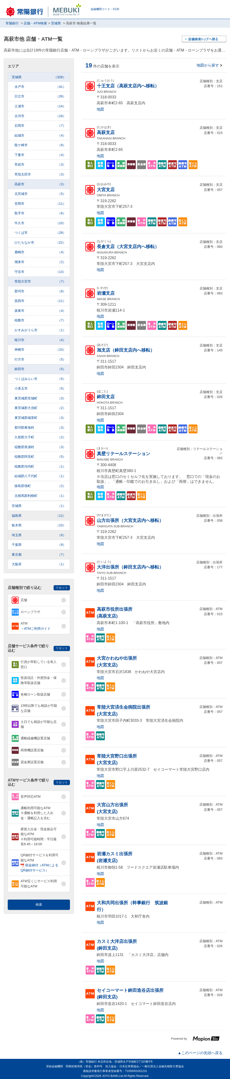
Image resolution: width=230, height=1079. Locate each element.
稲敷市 (40, 320)
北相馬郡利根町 (40, 496)
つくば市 (40, 233)
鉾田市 (40, 369)
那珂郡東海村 (40, 428)
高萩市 (40, 184)
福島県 (39, 516)
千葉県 (39, 545)
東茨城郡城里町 (40, 418)
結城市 (40, 136)
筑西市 (40, 301)
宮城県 (39, 506)
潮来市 (40, 262)
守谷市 (40, 272)
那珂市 (40, 291)
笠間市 (40, 204)
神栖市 (40, 350)
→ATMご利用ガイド (36, 628)
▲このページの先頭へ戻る (200, 1053)
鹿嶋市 (40, 252)
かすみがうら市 (40, 330)
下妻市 (40, 155)
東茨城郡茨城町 (40, 398)
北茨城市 (40, 194)
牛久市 (40, 223)
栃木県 (39, 525)
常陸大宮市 (40, 281)
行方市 (40, 359)
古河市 (40, 116)
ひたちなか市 (40, 243)
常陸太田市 (40, 174)
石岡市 (40, 126)
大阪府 (39, 564)
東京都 (39, 555)
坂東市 (40, 311)
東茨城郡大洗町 (40, 408)
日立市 (40, 96)
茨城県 (39, 77)
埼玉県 (39, 535)
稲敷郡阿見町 (40, 457)
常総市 (40, 165)
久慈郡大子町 (40, 437)
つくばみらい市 (40, 379)
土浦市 (40, 106)
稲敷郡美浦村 (40, 447)
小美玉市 (40, 389)
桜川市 (40, 340)
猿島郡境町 (40, 486)
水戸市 (40, 87)
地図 (100, 109)
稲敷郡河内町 (40, 467)
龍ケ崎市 (40, 145)
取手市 (40, 213)
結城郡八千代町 (40, 476)
